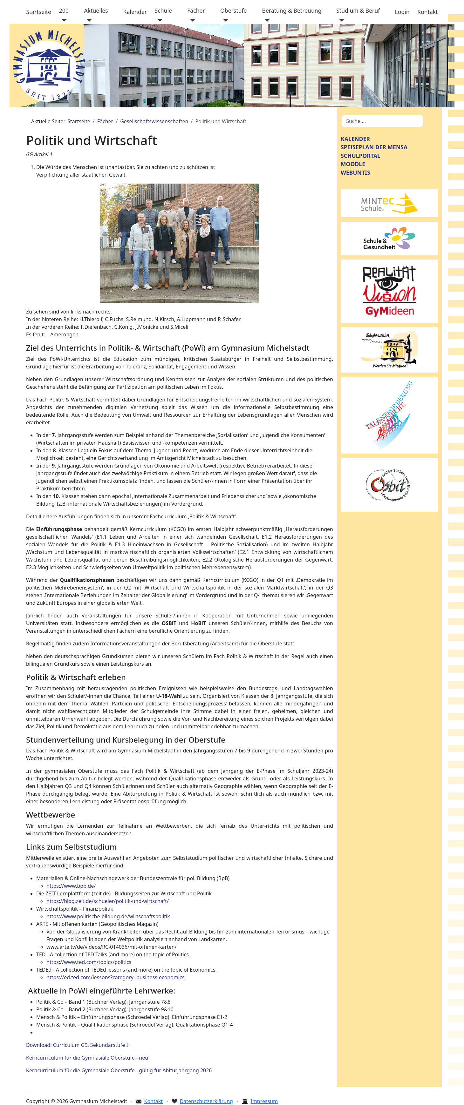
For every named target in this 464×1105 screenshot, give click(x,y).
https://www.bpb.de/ (71, 885)
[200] (63, 20)
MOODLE (353, 164)
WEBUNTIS (355, 172)
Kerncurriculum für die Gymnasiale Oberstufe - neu (87, 1057)
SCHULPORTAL (360, 155)
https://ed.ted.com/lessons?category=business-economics (115, 977)
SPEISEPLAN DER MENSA (374, 147)
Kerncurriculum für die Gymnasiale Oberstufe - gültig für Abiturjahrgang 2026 (119, 1070)
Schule (163, 10)
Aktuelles (96, 10)
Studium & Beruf (358, 10)
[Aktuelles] (88, 20)
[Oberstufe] (224, 20)
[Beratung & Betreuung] (266, 20)
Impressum (264, 1101)
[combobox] (382, 121)
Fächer (196, 10)
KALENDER (355, 139)
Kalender (135, 12)
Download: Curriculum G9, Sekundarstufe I (77, 1044)
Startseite (38, 12)
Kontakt (427, 12)
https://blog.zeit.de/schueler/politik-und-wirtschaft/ (107, 901)
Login (402, 12)
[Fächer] (191, 20)
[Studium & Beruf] (340, 20)
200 (64, 10)
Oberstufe (233, 10)
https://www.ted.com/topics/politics (88, 962)
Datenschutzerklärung (206, 1101)
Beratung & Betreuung (291, 10)
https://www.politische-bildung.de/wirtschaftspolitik (108, 916)
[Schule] (159, 20)
